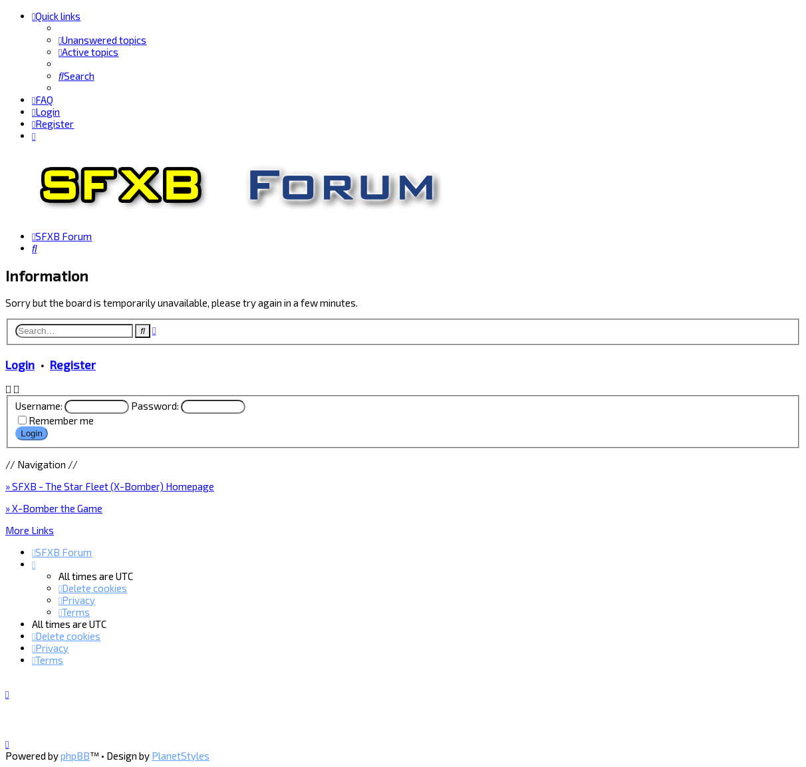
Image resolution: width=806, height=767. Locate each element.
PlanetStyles (180, 756)
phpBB (75, 756)
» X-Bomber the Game (53, 507)
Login (20, 363)
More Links (29, 529)
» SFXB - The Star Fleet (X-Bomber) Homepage (109, 485)
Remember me (61, 420)
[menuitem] (102, 40)
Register (73, 363)
